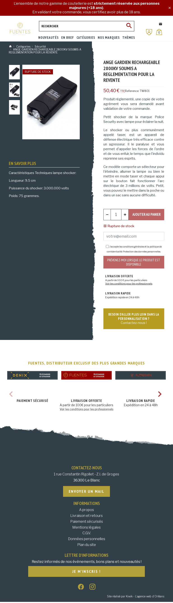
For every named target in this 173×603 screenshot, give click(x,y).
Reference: (132, 91)
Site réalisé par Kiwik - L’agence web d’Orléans (135, 597)
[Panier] (159, 32)
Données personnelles (86, 540)
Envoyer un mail (86, 492)
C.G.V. (86, 534)
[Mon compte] (149, 32)
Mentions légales (86, 528)
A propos (86, 511)
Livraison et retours (86, 516)
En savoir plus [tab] (22, 163)
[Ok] (129, 26)
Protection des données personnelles (141, 251)
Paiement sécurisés (86, 522)
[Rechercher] (86, 26)
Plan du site (86, 545)
